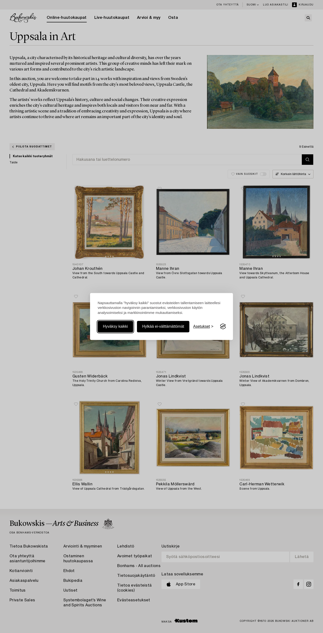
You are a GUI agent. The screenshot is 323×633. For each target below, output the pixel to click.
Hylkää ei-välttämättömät (163, 326)
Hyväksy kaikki (115, 326)
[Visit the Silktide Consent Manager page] (223, 326)
